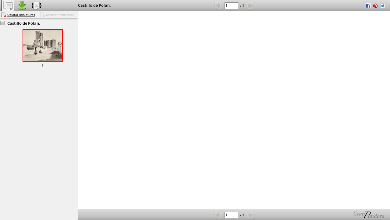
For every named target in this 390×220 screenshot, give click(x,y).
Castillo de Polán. (94, 5)
